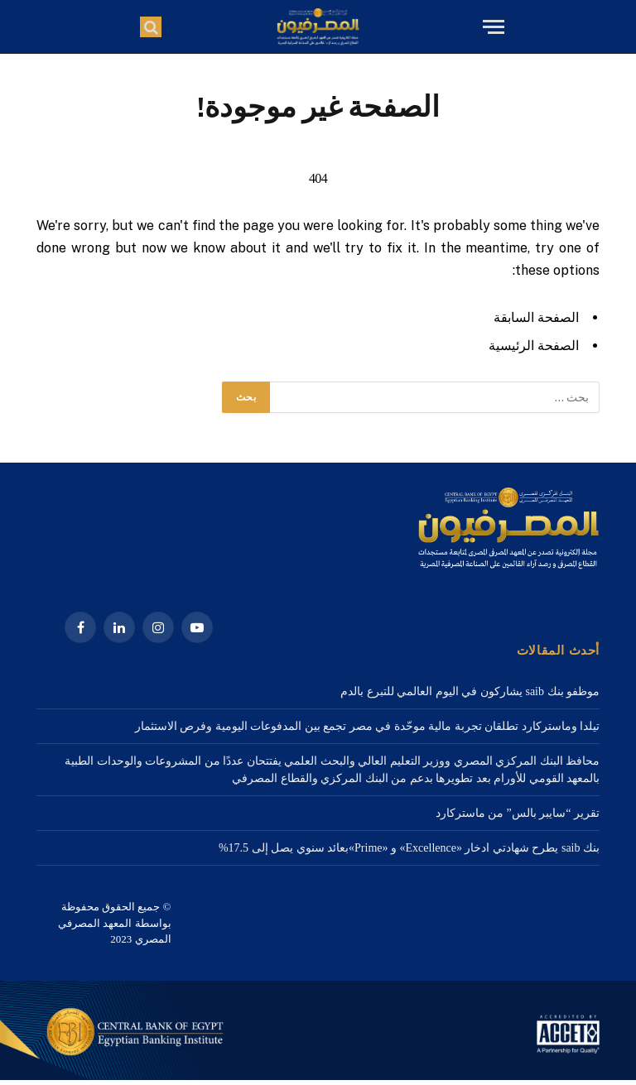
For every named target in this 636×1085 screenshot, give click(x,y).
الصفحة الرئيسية (534, 345)
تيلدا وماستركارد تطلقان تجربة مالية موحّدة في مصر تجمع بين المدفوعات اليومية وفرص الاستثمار (367, 726)
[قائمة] (491, 27)
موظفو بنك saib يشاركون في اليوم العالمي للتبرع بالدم (470, 691)
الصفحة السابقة (536, 317)
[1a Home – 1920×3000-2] (318, 1076)
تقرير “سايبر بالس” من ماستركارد (518, 813)
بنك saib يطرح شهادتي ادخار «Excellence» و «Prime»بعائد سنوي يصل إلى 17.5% (409, 848)
